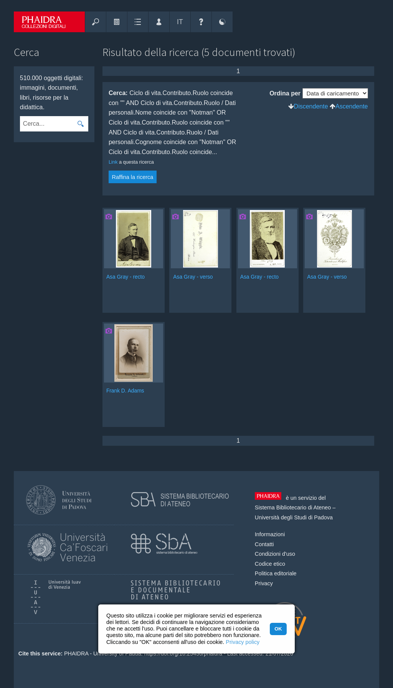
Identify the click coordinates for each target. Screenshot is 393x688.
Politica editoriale (276, 573)
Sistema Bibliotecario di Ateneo (293, 507)
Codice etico (270, 564)
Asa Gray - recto (125, 277)
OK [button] (278, 629)
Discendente (311, 106)
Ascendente (351, 106)
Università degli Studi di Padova (294, 517)
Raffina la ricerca (133, 177)
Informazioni (270, 534)
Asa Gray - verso (193, 277)
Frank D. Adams (125, 391)
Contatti (264, 544)
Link (113, 162)
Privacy (264, 583)
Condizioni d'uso (275, 554)
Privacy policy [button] (242, 642)
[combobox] (46, 123)
